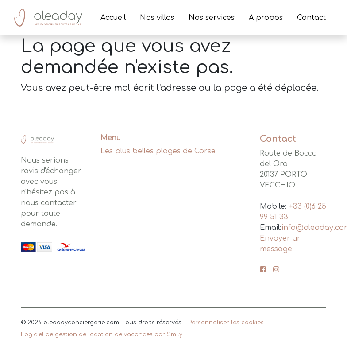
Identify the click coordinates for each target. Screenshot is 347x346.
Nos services (212, 18)
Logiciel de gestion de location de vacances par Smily (101, 334)
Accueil (113, 18)
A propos (266, 18)
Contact (311, 18)
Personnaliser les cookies (226, 322)
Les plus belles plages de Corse (158, 151)
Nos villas (157, 18)
